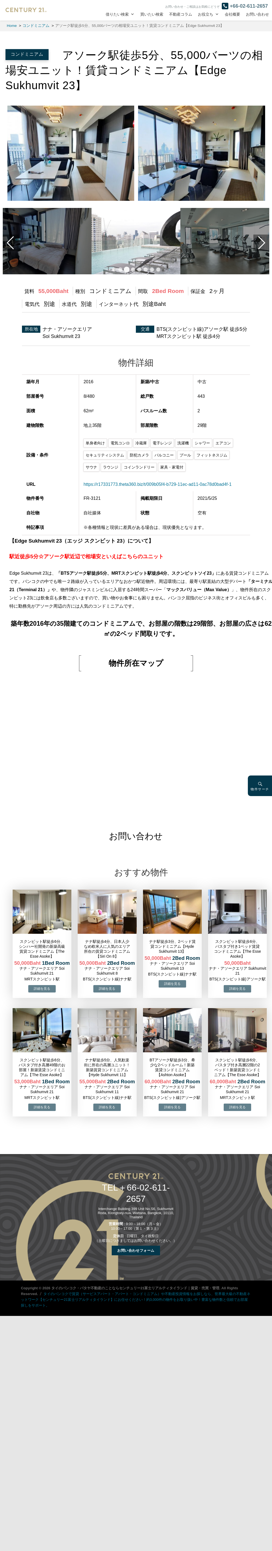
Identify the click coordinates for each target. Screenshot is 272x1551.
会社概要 (232, 14)
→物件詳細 (42, 988)
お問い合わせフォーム (136, 1250)
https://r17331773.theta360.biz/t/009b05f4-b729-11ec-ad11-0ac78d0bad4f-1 (157, 484)
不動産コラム (180, 14)
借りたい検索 (117, 14)
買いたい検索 (151, 14)
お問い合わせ (257, 14)
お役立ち (205, 14)
